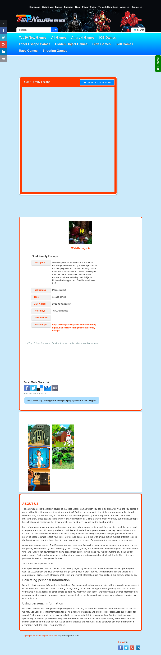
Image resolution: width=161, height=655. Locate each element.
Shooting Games (55, 50)
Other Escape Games (34, 44)
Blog (77, 7)
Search (140, 30)
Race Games (28, 50)
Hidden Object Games (71, 44)
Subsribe (68, 7)
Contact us (136, 7)
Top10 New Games (33, 37)
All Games (58, 37)
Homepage (34, 7)
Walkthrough (80, 248)
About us (124, 7)
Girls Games (101, 44)
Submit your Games (52, 7)
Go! (55, 29)
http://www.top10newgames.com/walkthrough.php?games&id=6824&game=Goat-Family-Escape (74, 327)
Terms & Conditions (108, 7)
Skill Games (124, 44)
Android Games (82, 37)
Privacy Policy (89, 7)
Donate (158, 63)
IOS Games (107, 37)
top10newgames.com (68, 635)
